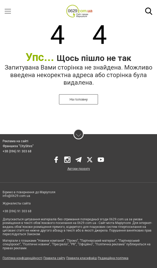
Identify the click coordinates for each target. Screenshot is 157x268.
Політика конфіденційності (22, 258)
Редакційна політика (113, 258)
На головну (79, 99)
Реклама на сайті (15, 141)
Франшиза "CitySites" (18, 146)
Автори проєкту (78, 169)
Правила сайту (54, 258)
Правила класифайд (81, 258)
